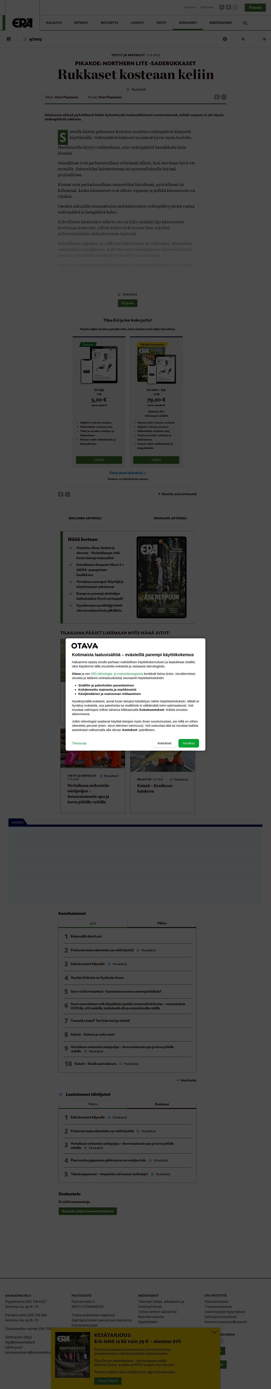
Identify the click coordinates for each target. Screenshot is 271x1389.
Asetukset (164, 743)
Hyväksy (189, 743)
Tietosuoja (79, 743)
